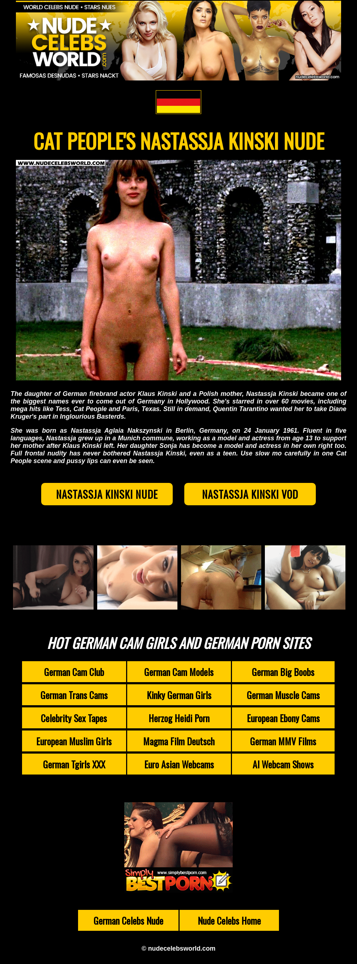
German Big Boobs (283, 673)
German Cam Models (179, 673)
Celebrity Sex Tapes (74, 719)
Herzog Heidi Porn (179, 719)
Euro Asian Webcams (179, 765)
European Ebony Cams (283, 719)
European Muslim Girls (74, 742)
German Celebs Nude (128, 922)
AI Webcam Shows (283, 765)
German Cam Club (74, 673)
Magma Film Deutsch (179, 742)
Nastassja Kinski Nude (102, 495)
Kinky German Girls (179, 696)
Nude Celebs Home (229, 922)
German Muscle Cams (283, 696)
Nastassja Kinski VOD (255, 495)
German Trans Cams (74, 696)
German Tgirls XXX (74, 765)
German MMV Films (283, 742)
